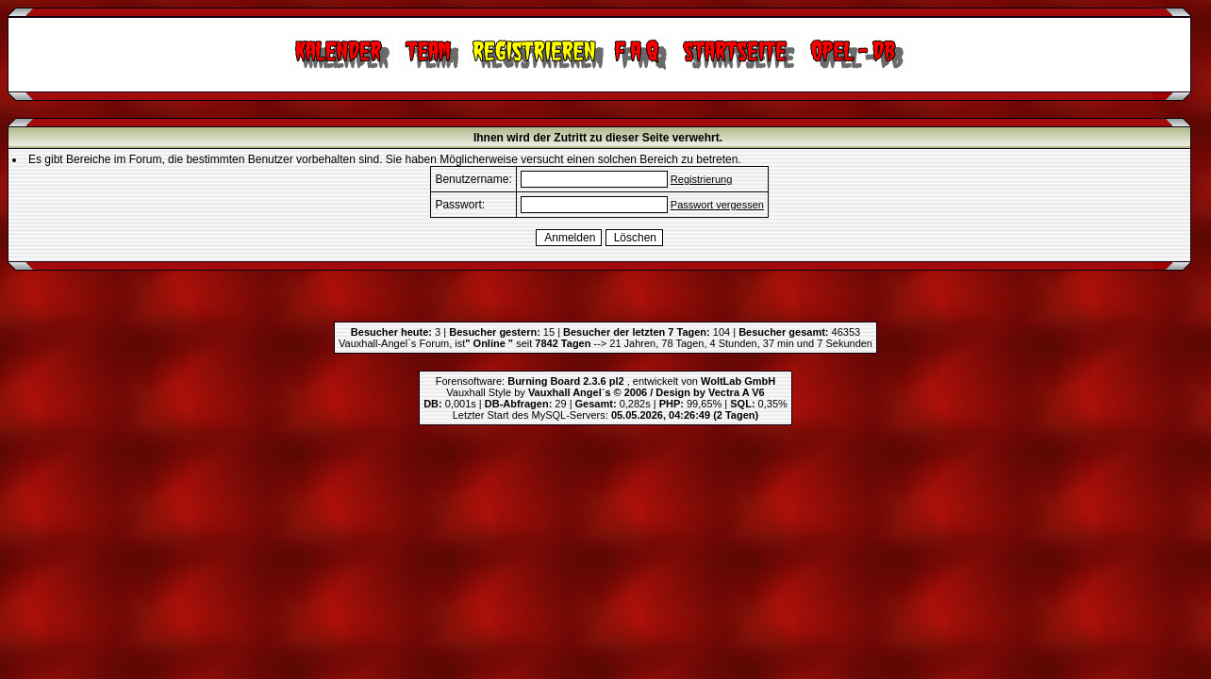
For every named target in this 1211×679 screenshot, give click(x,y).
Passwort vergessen (717, 204)
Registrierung (701, 179)
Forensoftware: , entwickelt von (605, 381)
